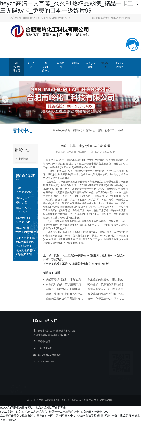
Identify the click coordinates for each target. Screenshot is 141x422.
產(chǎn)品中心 (45, 67)
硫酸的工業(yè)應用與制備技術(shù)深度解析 (81, 263)
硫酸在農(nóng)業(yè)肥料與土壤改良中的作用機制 (65, 293)
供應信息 (60, 65)
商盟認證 (105, 65)
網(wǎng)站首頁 (16, 67)
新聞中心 (75, 65)
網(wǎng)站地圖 (121, 17)
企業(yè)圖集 (90, 65)
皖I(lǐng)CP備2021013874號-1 (100, 400)
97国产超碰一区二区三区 (48, 415)
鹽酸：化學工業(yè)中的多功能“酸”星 (117, 130)
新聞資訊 (21, 158)
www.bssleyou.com (27, 232)
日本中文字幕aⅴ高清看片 (80, 415)
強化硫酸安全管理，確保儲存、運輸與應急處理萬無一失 (106, 289)
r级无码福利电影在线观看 (112, 415)
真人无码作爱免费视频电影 (16, 415)
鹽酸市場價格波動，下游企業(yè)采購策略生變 (65, 279)
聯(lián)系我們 (100, 17)
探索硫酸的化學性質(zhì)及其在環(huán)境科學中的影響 (106, 293)
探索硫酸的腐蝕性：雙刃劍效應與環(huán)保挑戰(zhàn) (106, 279)
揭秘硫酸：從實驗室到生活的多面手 (106, 284)
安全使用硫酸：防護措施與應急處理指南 (65, 284)
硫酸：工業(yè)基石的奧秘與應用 (65, 289)
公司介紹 (31, 65)
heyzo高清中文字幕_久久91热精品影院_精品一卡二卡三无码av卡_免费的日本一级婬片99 (54, 411)
